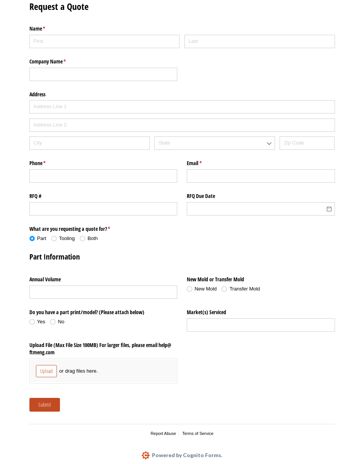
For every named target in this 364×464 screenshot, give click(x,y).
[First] (104, 41)
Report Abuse (163, 433)
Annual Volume (45, 279)
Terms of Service (198, 433)
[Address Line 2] (182, 125)
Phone (46, 163)
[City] (89, 143)
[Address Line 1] (182, 107)
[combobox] (214, 143)
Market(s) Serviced (206, 312)
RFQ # (35, 196)
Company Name (56, 61)
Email (203, 163)
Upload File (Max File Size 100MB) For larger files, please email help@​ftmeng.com (100, 348)
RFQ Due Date (201, 196)
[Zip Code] (307, 143)
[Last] (259, 41)
